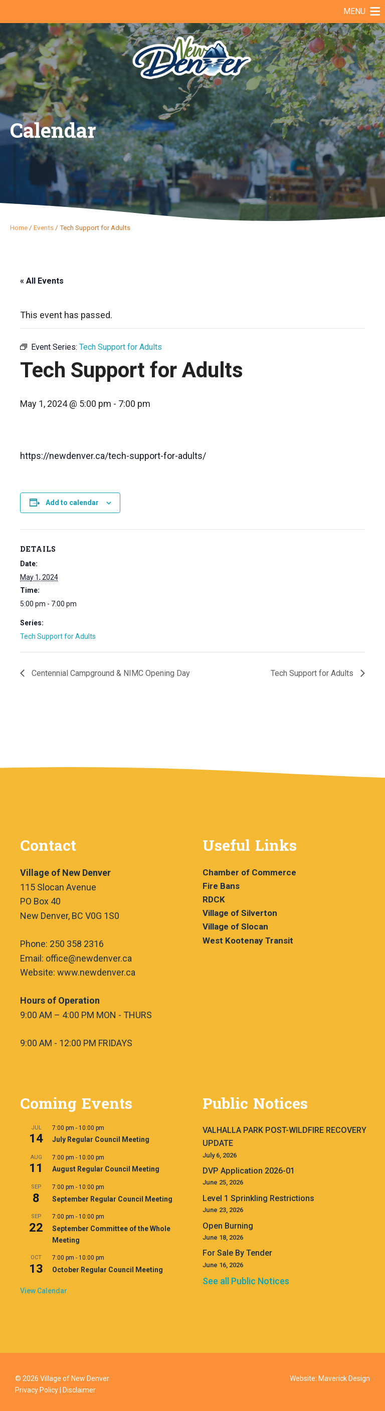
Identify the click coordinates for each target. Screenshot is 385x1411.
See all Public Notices (246, 1281)
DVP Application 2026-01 (249, 1170)
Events (44, 227)
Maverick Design (344, 1378)
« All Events (42, 281)
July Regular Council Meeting (100, 1139)
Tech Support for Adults (58, 636)
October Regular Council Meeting (107, 1270)
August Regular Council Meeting (105, 1169)
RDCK (214, 899)
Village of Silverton (240, 913)
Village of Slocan (235, 926)
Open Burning (228, 1226)
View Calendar (43, 1291)
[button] (354, 11)
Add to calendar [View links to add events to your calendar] (72, 503)
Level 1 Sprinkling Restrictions (258, 1198)
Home (19, 227)
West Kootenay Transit (248, 940)
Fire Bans (221, 886)
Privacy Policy (36, 1390)
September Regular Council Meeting (112, 1199)
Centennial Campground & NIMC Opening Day (110, 673)
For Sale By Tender (237, 1253)
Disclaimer (79, 1390)
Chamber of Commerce (249, 872)
